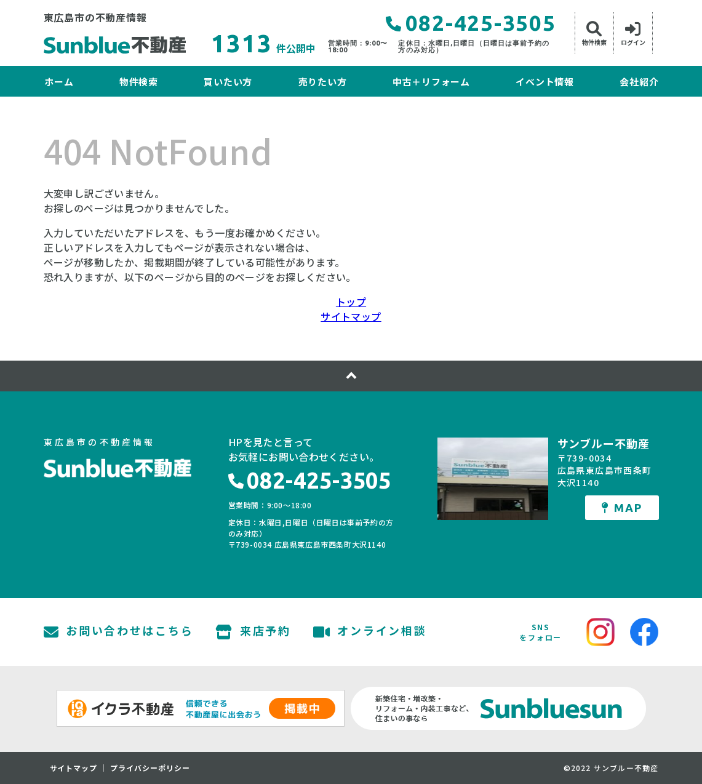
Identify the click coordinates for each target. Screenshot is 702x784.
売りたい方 (322, 81)
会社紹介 (639, 81)
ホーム (58, 81)
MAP (621, 508)
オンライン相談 (370, 632)
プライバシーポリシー (150, 768)
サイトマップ (351, 316)
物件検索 (138, 81)
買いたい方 (228, 81)
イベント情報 (545, 81)
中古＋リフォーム (431, 81)
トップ (351, 301)
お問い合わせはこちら (119, 632)
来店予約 (253, 632)
